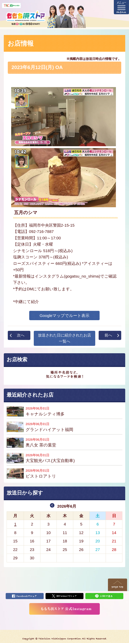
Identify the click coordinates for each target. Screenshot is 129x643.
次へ (20, 335)
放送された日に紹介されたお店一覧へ (64, 338)
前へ (108, 335)
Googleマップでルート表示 (65, 315)
